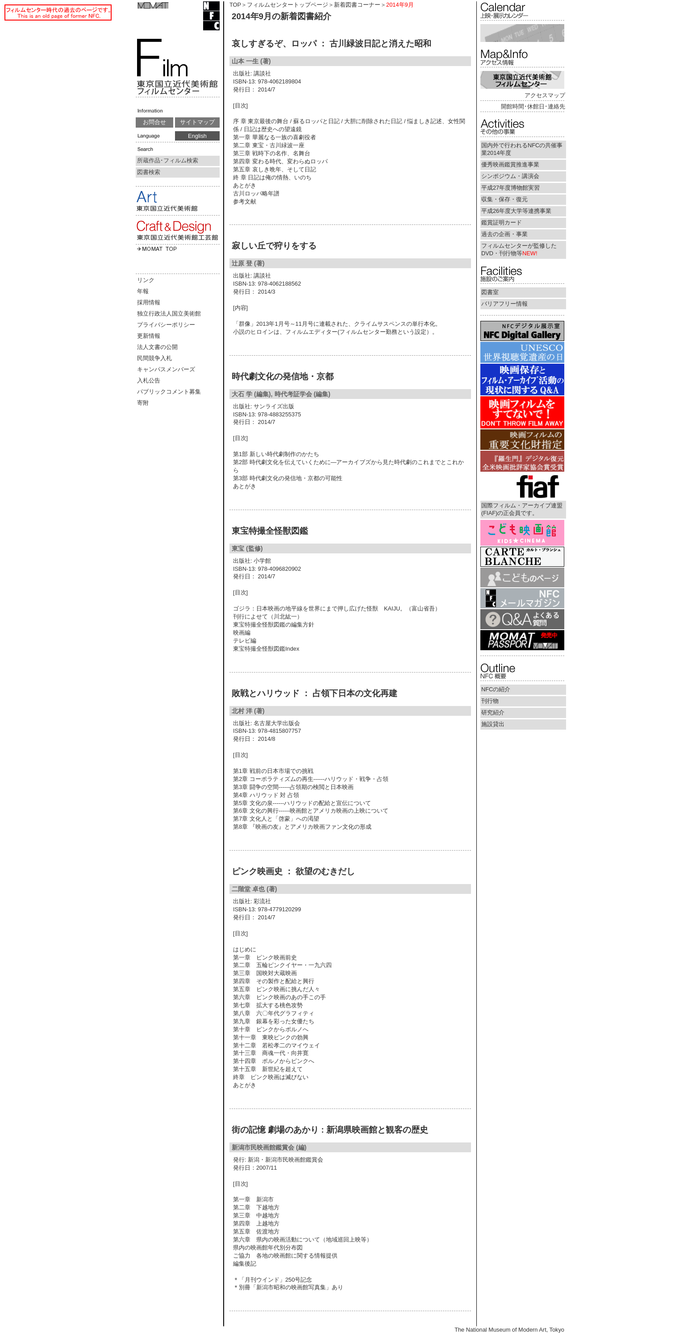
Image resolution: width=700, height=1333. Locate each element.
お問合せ (154, 122)
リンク (145, 280)
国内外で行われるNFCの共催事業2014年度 (521, 149)
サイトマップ (197, 122)
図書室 (490, 292)
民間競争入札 (154, 358)
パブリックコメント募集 (169, 391)
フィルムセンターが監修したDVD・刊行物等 (519, 249)
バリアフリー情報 (504, 303)
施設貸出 (492, 724)
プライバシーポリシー (166, 324)
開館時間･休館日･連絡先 (533, 106)
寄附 (143, 402)
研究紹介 (492, 712)
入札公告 (148, 380)
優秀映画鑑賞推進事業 (510, 164)
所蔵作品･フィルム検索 (167, 160)
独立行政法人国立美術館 (169, 313)
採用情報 (148, 302)
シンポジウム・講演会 (510, 176)
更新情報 (148, 335)
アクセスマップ (545, 95)
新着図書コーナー (357, 4)
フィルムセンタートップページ (287, 4)
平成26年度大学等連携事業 (516, 211)
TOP (235, 4)
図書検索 (148, 172)
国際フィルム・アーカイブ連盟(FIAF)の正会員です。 (521, 509)
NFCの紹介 (495, 689)
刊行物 (490, 701)
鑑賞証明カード (501, 222)
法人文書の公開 (157, 347)
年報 (143, 291)
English (197, 136)
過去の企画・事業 (504, 234)
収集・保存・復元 (504, 199)
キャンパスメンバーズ (166, 369)
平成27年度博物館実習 (510, 187)
